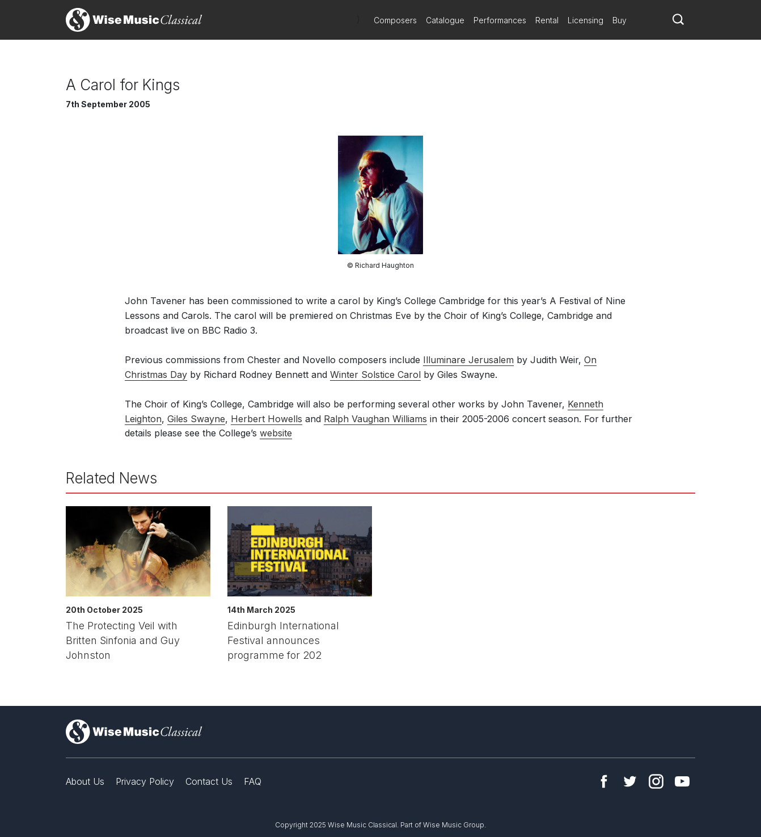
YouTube (682, 781)
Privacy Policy (145, 781)
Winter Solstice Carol (375, 374)
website (276, 433)
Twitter (630, 781)
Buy (619, 20)
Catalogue (445, 20)
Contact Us (208, 781)
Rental (547, 20)
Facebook (604, 781)
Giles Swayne (196, 418)
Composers (395, 20)
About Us (85, 781)
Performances (499, 20)
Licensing (585, 20)
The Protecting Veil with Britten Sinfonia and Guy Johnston (123, 640)
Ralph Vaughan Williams (375, 418)
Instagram (656, 781)
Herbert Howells (266, 418)
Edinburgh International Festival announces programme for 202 (283, 640)
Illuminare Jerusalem (468, 359)
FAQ (252, 781)
